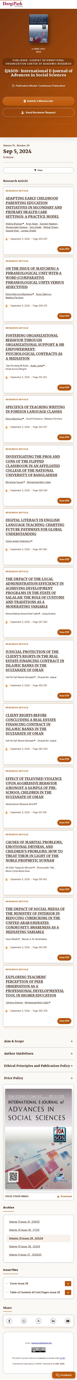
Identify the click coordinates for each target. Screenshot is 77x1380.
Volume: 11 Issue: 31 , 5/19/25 (24, 1221)
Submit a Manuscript (38, 101)
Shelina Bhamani (14, 224)
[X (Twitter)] (38, 1321)
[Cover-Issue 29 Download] (68, 1283)
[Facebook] (9, 1321)
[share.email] (68, 1321)
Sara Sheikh (36, 227)
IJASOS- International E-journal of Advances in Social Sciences (38, 73)
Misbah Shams (51, 227)
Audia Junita (36, 365)
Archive (8, 1207)
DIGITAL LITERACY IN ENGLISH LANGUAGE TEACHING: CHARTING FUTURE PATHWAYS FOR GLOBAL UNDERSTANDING (35, 527)
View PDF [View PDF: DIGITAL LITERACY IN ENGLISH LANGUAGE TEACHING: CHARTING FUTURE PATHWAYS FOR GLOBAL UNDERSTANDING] (64, 559)
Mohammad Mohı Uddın (39, 482)
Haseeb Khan (12, 230)
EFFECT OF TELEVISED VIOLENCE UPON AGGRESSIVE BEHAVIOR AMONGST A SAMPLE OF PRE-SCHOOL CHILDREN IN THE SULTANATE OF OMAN (34, 788)
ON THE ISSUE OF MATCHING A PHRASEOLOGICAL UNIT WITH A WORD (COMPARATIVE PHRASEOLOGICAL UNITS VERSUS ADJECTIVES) (35, 278)
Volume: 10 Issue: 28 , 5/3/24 (24, 1246)
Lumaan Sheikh (28, 230)
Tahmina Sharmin (14, 1002)
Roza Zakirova (43, 294)
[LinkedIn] (53, 1321)
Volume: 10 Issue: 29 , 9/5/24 (26, 1238)
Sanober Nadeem (48, 224)
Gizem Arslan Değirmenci (18, 541)
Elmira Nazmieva (14, 419)
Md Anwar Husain (14, 482)
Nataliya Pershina (14, 297)
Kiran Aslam (32, 224)
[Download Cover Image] (64, 1196)
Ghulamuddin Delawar (17, 227)
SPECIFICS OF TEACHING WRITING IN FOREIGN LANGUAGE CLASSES (35, 409)
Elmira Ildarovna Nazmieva (19, 294)
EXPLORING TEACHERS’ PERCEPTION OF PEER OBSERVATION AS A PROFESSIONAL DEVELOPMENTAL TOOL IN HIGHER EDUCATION (35, 986)
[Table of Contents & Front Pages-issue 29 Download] (68, 1292)
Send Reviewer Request (38, 112)
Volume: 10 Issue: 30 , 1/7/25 (24, 1229)
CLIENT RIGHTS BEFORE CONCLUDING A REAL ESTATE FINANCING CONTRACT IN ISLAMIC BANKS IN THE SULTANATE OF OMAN (31, 724)
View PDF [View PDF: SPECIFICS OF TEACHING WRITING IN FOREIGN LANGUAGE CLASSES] (64, 437)
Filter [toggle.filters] (38, 170)
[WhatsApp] (24, 1321)
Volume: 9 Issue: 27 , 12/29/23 (25, 1254)
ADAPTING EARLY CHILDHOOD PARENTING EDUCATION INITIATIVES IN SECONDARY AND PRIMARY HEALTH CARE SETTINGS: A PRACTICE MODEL (34, 207)
